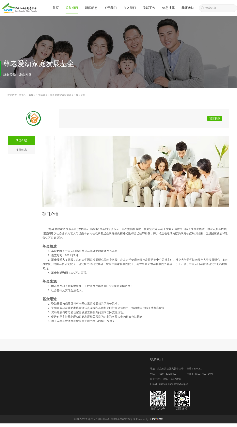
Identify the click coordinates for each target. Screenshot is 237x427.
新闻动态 (91, 7)
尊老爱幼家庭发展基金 (62, 95)
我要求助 (188, 7)
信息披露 (168, 7)
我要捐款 (214, 118)
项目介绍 (21, 140)
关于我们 (110, 7)
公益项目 (72, 7)
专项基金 (43, 95)
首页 (56, 7)
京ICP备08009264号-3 (123, 419)
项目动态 (21, 149)
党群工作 (149, 7)
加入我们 (129, 7)
